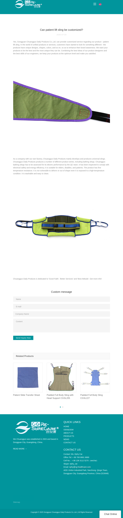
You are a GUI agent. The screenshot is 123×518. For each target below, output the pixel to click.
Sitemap (16, 502)
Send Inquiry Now (23, 338)
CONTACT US (24, 498)
